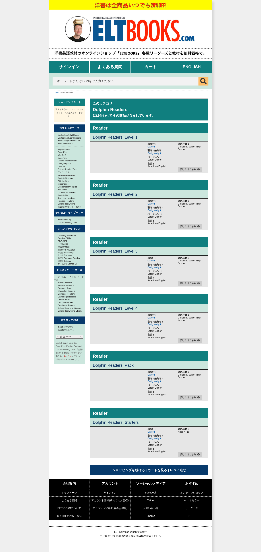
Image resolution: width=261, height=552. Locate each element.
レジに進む (178, 470)
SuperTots (62, 158)
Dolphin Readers (65, 302)
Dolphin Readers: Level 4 (115, 308)
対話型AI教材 (63, 247)
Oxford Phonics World (67, 161)
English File (62, 195)
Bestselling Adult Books (68, 135)
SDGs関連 (62, 241)
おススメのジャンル (69, 228)
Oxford (151, 146)
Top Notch (62, 190)
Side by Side (63, 181)
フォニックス (63, 172)
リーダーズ (191, 508)
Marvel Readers (64, 282)
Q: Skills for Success (66, 192)
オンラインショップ (191, 492)
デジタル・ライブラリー (69, 212)
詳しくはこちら (188, 169)
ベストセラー (191, 500)
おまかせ (68, 356)
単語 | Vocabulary (65, 252)
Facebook (150, 492)
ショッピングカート (69, 102)
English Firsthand (65, 178)
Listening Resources (66, 235)
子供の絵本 (62, 244)
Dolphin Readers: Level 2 (115, 194)
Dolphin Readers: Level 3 (115, 251)
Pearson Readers (65, 201)
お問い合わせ (150, 508)
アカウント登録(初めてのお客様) (110, 500)
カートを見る (157, 470)
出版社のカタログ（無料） (69, 207)
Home (57, 93)
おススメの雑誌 (69, 320)
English (192, 66)
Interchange (63, 184)
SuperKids (62, 152)
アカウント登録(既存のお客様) (110, 508)
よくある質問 (110, 66)
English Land (63, 149)
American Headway (66, 198)
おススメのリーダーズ (69, 269)
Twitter (150, 500)
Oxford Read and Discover (69, 308)
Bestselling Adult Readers (69, 140)
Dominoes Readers (66, 305)
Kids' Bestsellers (65, 143)
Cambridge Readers (66, 297)
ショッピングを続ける (128, 470)
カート (150, 66)
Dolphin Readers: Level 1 (115, 137)
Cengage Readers (65, 288)
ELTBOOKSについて (69, 508)
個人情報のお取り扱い (69, 515)
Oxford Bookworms (66, 204)
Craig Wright (154, 153)
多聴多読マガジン (65, 327)
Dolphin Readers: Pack (113, 365)
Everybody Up (64, 164)
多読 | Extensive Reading (68, 258)
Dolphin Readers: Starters (116, 422)
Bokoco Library (64, 219)
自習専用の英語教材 (66, 250)
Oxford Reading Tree (67, 169)
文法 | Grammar (64, 255)
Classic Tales (63, 299)
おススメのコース (69, 128)
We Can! (61, 155)
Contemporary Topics (67, 187)
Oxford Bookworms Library (69, 311)
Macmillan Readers (66, 291)
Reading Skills (64, 238)
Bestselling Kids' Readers (69, 138)
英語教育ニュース (65, 330)
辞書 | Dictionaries (65, 261)
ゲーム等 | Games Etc (67, 264)
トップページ (69, 492)
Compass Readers (66, 294)
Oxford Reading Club (67, 222)
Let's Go (61, 166)
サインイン (69, 66)
